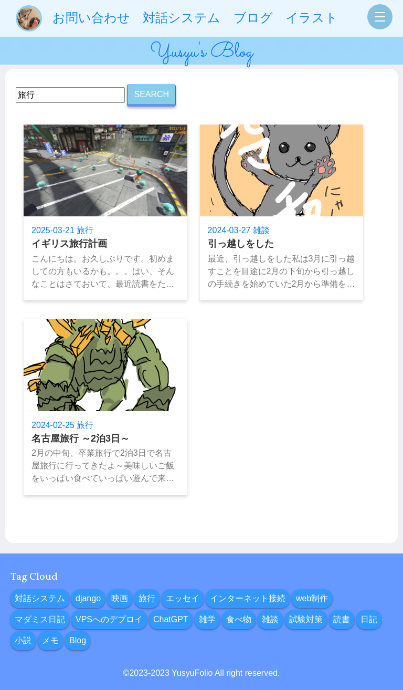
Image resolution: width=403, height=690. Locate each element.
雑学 (207, 619)
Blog (77, 640)
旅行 (147, 598)
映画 (119, 598)
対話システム (40, 598)
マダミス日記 (40, 619)
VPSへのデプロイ (109, 619)
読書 (341, 619)
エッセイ (182, 598)
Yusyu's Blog (201, 52)
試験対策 (306, 619)
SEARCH (151, 94)
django (88, 598)
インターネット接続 (247, 598)
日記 (368, 619)
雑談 (270, 619)
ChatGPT (170, 619)
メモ (50, 640)
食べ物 (238, 619)
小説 (23, 640)
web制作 (312, 598)
